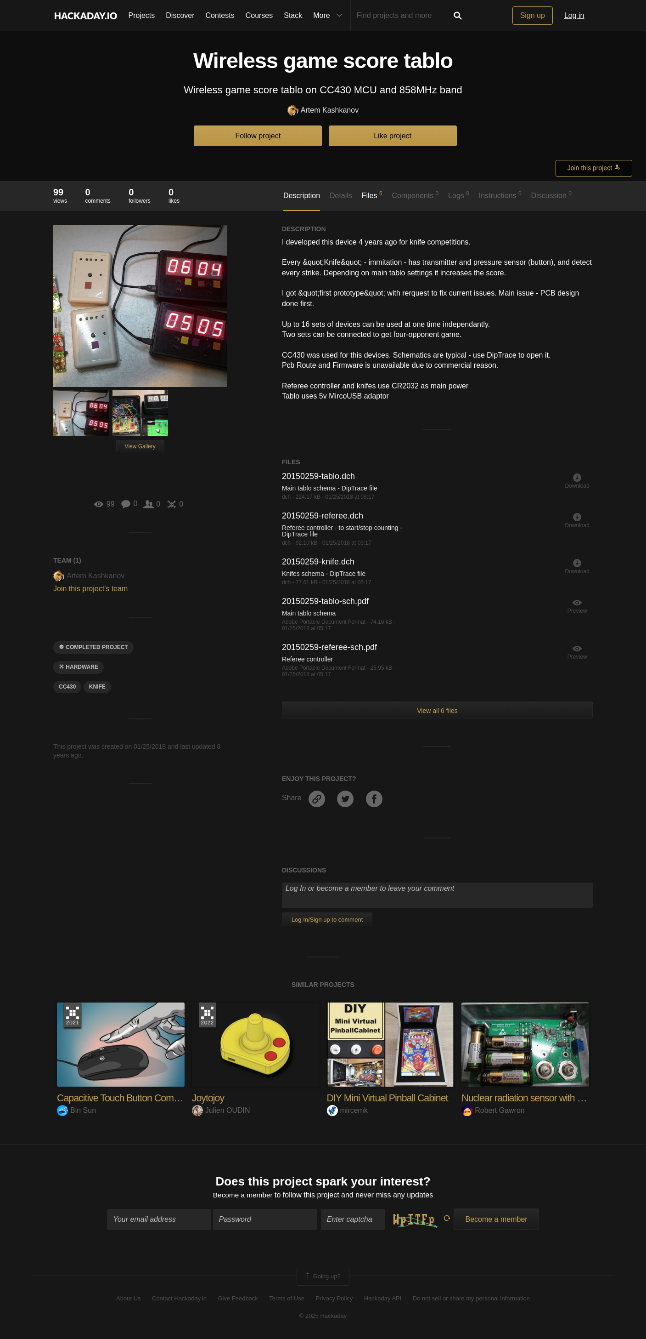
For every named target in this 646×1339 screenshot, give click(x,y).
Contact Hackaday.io (179, 1298)
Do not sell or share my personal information (471, 1298)
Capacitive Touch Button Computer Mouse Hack (154, 1098)
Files (372, 194)
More (329, 15)
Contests (220, 15)
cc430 (67, 687)
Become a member (243, 1195)
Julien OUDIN (221, 1110)
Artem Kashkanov (323, 110)
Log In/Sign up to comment (327, 919)
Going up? (322, 1277)
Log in (574, 15)
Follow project (258, 136)
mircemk (347, 1110)
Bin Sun (76, 1110)
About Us (128, 1298)
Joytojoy (208, 1098)
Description (301, 195)
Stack (293, 15)
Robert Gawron (493, 1110)
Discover (180, 15)
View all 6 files (437, 710)
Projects (142, 15)
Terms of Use (286, 1298)
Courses (259, 15)
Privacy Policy (334, 1298)
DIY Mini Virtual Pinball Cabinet (389, 1098)
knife (97, 687)
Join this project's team (90, 589)
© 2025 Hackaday (323, 1316)
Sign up (532, 15)
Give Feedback (238, 1298)
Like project (392, 136)
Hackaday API (383, 1298)
